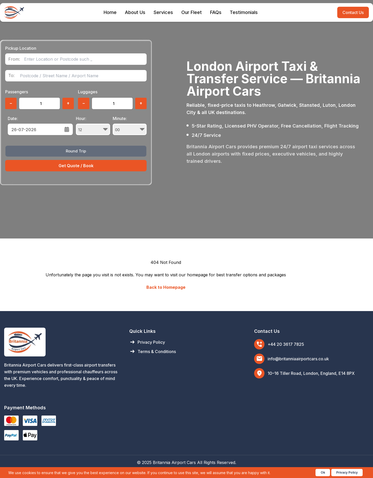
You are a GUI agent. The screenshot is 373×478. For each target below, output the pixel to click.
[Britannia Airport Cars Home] (61, 342)
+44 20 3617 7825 (286, 344)
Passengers (16, 91)
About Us (135, 12)
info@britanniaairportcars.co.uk (298, 358)
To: (11, 75)
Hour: (93, 125)
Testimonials (244, 12)
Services (163, 12)
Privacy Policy (147, 342)
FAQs (215, 12)
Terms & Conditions (152, 351)
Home (110, 12)
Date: (13, 118)
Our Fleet (191, 12)
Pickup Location (20, 48)
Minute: (130, 125)
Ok (323, 472)
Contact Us (353, 12)
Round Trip (76, 151)
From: (14, 59)
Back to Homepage (165, 287)
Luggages (87, 91)
